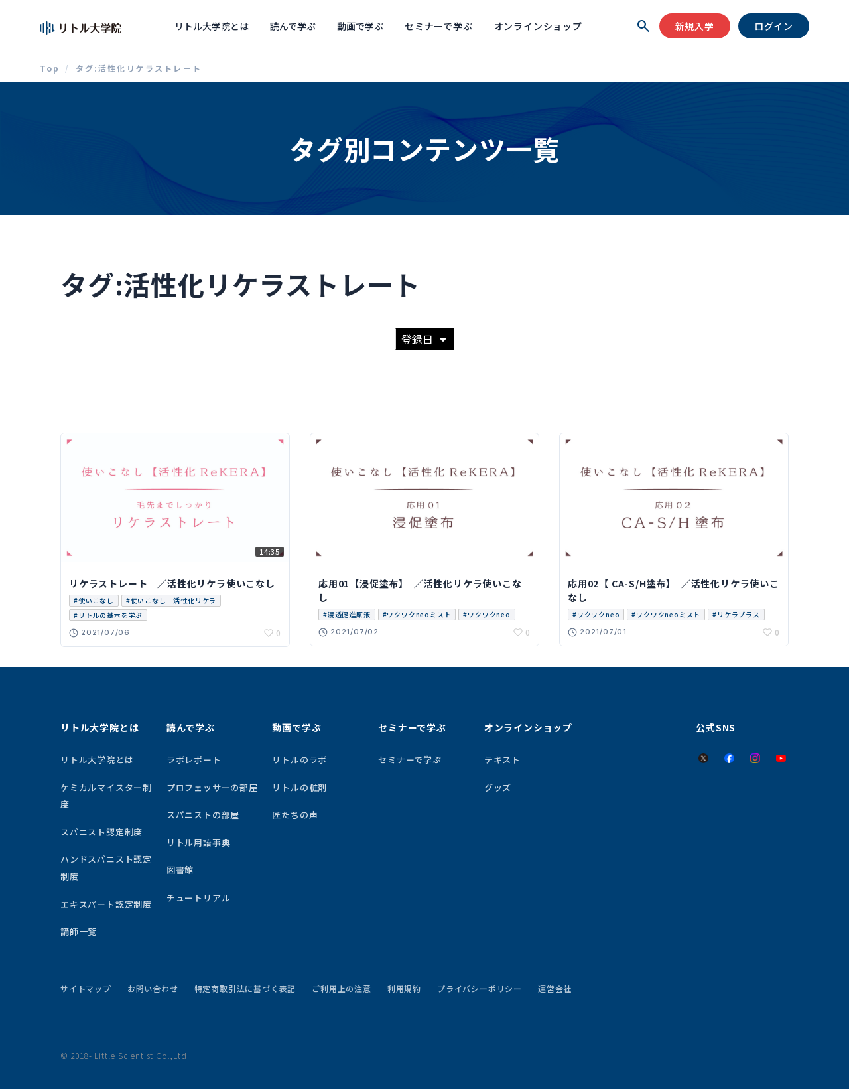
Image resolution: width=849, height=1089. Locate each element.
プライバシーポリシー (479, 988)
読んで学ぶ (293, 26)
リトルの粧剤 (299, 787)
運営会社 (555, 988)
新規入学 (694, 26)
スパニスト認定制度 (101, 832)
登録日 (423, 339)
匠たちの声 (295, 814)
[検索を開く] (643, 26)
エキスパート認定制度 (106, 904)
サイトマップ (85, 988)
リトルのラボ (299, 759)
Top (50, 68)
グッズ (497, 787)
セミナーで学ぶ (439, 26)
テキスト (502, 759)
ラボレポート (194, 759)
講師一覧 (78, 931)
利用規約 (404, 988)
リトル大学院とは (211, 26)
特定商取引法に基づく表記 (245, 988)
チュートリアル (198, 897)
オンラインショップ (538, 26)
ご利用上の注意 (341, 988)
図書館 (180, 869)
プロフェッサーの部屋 (212, 787)
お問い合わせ (152, 988)
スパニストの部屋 (202, 814)
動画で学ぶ (360, 26)
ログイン (773, 26)
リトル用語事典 (198, 842)
